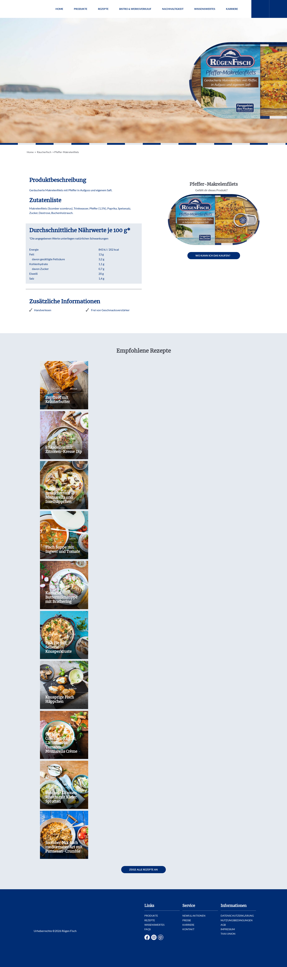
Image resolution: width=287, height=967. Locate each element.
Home (59, 8)
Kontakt (188, 929)
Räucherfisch (44, 152)
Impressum (228, 929)
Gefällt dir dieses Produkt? (211, 190)
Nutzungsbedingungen (237, 920)
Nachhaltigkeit (172, 8)
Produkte (80, 8)
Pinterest (160, 937)
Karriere (232, 8)
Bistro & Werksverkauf (135, 8)
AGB (223, 924)
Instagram (154, 937)
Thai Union (228, 933)
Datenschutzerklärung (237, 915)
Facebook (147, 937)
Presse (186, 920)
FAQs (147, 929)
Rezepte (103, 8)
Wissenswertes (204, 8)
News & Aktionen (193, 915)
